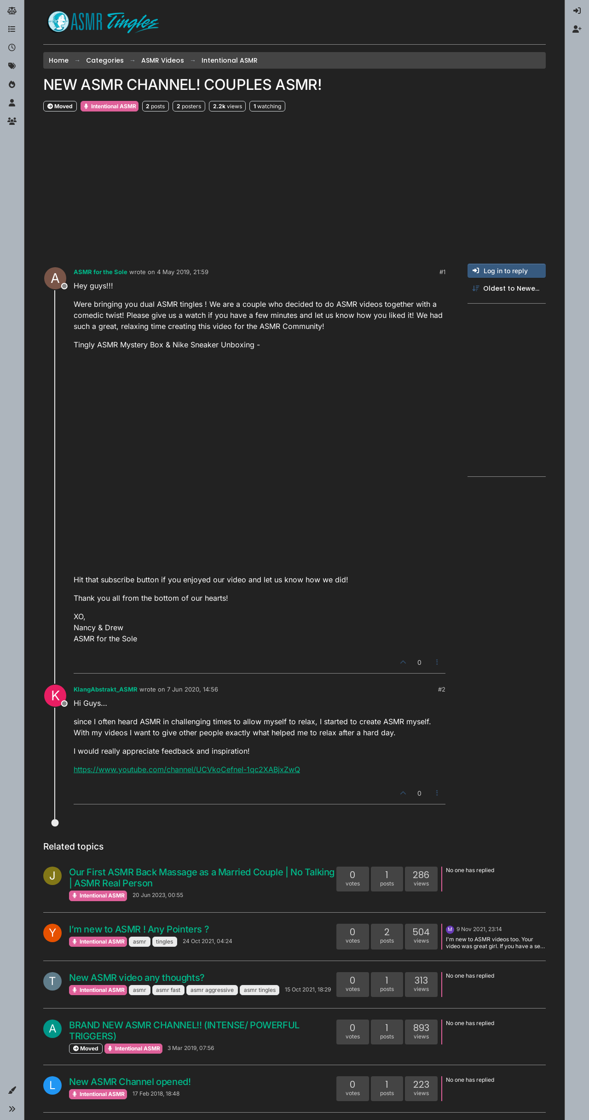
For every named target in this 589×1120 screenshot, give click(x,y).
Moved (60, 106)
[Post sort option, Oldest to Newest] (507, 288)
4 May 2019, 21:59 (182, 272)
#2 (441, 689)
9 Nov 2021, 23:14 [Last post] (479, 929)
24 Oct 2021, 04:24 (207, 941)
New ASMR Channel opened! (130, 1081)
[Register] (577, 29)
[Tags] (12, 66)
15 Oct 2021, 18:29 (308, 989)
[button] (12, 1090)
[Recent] (12, 48)
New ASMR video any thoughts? (137, 977)
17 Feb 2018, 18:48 (156, 1093)
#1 (442, 272)
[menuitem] (577, 11)
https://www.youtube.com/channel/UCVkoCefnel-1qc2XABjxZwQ (187, 769)
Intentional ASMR (109, 106)
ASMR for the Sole (100, 272)
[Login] (577, 11)
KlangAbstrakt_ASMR (106, 689)
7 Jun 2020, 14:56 (192, 689)
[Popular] (12, 84)
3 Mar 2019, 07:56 (190, 1047)
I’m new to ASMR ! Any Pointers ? (139, 929)
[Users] (12, 103)
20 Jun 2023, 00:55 (158, 894)
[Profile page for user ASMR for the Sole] (55, 278)
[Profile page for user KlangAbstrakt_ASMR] (55, 696)
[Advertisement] (294, 187)
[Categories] (12, 29)
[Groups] (12, 121)
